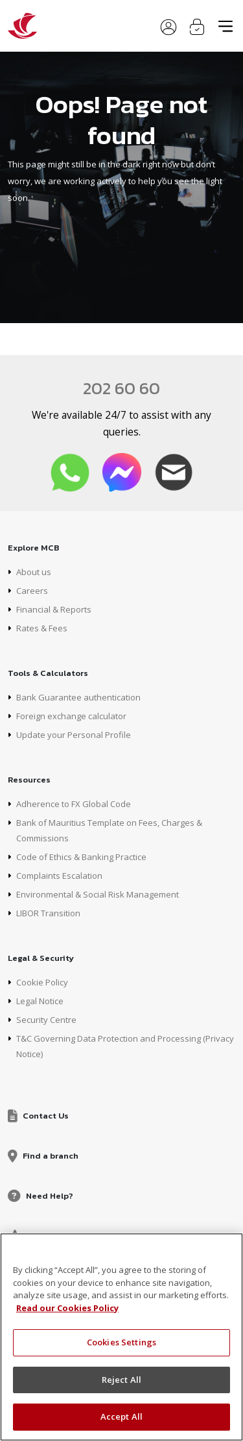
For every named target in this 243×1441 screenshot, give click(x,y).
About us (33, 572)
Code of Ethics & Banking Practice (81, 857)
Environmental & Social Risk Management (97, 894)
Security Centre (46, 1020)
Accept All (121, 1416)
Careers (32, 590)
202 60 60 (121, 388)
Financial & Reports (53, 609)
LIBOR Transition (48, 913)
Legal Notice (40, 1001)
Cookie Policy (42, 982)
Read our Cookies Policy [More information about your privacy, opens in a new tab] (67, 1308)
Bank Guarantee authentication (78, 697)
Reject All (121, 1379)
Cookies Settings (121, 1342)
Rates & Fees (41, 628)
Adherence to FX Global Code (73, 804)
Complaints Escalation (59, 875)
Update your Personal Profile (73, 735)
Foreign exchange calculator (71, 716)
